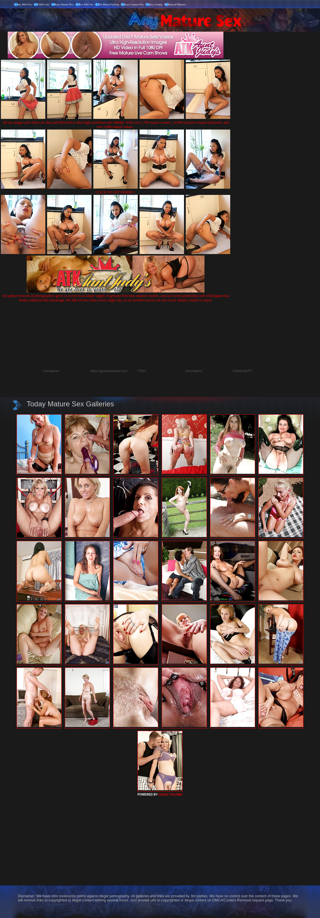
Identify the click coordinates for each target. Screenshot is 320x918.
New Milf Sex (85, 4)
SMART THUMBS (171, 794)
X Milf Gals (42, 4)
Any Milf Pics (24, 4)
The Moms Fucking (108, 4)
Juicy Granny (155, 4)
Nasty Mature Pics (64, 4)
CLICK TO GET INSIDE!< (115, 192)
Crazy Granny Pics (134, 4)
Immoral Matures (176, 4)
